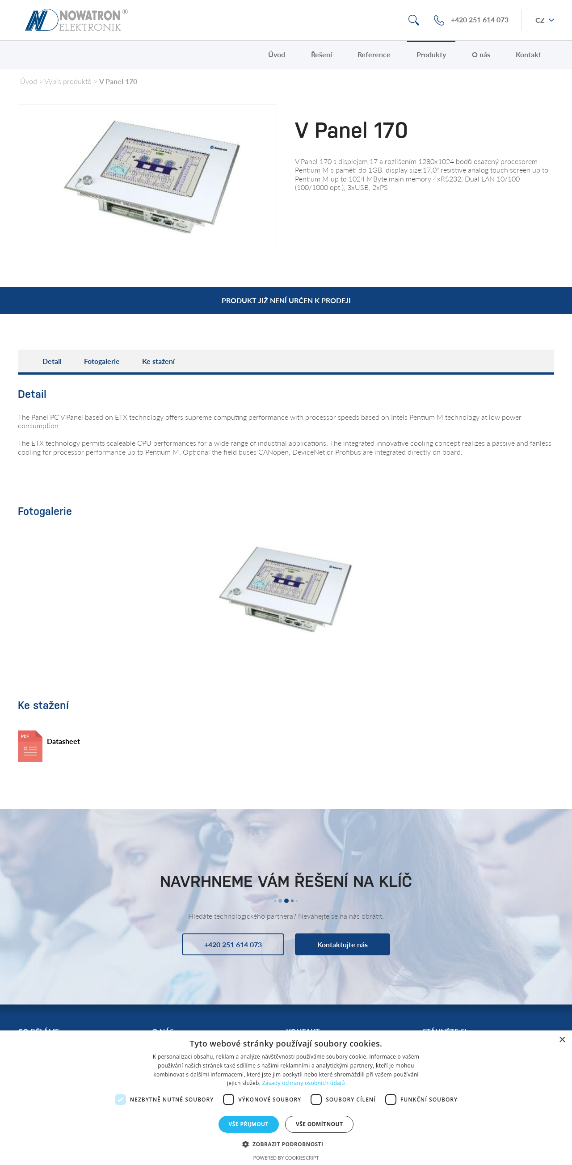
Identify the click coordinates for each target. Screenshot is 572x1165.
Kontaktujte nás (342, 944)
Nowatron (76, 20)
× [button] (562, 1040)
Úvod (276, 54)
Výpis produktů (68, 81)
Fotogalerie (102, 361)
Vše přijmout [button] (249, 1124)
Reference (374, 54)
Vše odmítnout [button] (319, 1124)
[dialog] (286, 1097)
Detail (52, 361)
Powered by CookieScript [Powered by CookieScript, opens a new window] (286, 1157)
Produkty (431, 54)
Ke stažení (158, 361)
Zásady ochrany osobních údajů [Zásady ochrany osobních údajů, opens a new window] (303, 1083)
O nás (481, 54)
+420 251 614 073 (480, 20)
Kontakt (528, 54)
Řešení (321, 54)
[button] (286, 1144)
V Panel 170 (118, 81)
